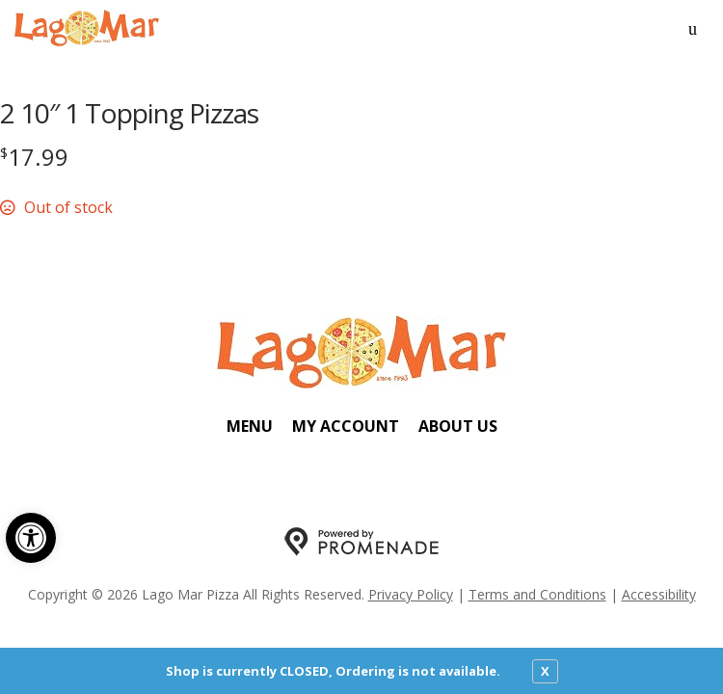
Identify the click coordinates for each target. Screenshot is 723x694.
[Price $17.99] (34, 157)
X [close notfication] (545, 671)
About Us (457, 426)
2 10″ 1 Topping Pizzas (129, 112)
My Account (345, 426)
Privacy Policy (410, 594)
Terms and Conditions (537, 594)
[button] (31, 538)
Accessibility (659, 594)
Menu (250, 426)
